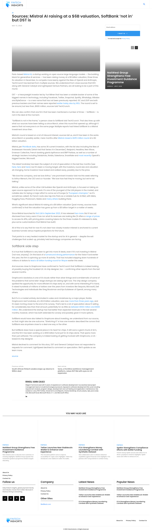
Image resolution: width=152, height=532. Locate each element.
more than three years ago (81, 301)
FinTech (6, 445)
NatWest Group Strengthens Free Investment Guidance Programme (121, 80)
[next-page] (136, 47)
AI (13, 13)
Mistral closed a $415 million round (73, 138)
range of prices (93, 216)
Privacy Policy (126, 38)
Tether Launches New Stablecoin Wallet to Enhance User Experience (57, 449)
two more (79, 213)
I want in (123, 33)
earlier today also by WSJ (68, 103)
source (15, 356)
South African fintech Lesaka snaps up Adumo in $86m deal (33, 370)
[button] (144, 4)
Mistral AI (28, 74)
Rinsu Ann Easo (35, 381)
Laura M (110, 86)
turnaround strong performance (60, 254)
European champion (78, 193)
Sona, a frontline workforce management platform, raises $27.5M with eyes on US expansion (76, 371)
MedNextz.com (46, 504)
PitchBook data (29, 146)
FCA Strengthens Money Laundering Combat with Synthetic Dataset (91, 449)
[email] (122, 27)
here (14, 167)
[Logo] (14, 4)
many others (52, 199)
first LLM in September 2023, (48, 213)
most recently (85, 155)
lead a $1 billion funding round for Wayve (49, 260)
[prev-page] (132, 47)
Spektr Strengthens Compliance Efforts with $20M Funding (132, 448)
